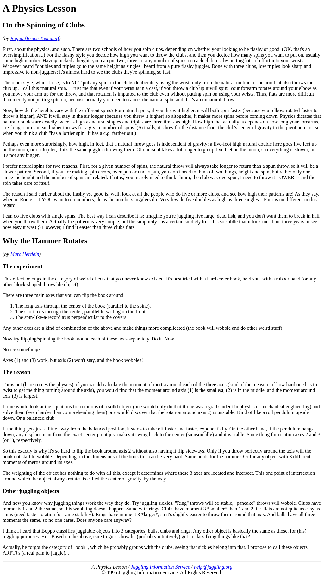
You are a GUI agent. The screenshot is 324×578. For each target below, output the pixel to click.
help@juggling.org (213, 566)
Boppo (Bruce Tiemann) (34, 38)
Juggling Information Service (160, 566)
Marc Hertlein (24, 254)
